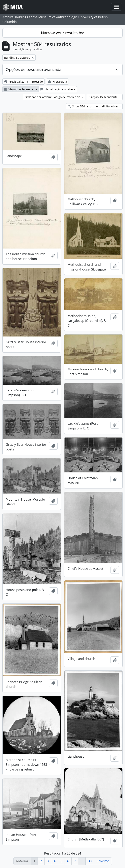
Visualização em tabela (57, 89)
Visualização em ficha (20, 89)
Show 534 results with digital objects (94, 106)
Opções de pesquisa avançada (33, 69)
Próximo (103, 861)
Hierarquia (57, 81)
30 (90, 861)
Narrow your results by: (62, 32)
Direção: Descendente (103, 97)
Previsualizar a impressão (23, 81)
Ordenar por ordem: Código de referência (53, 97)
